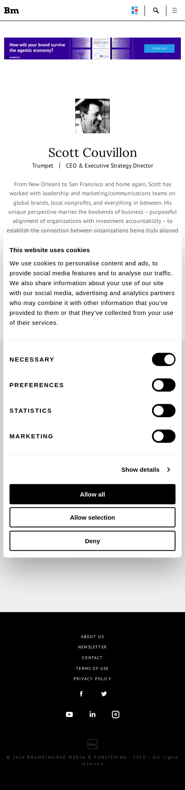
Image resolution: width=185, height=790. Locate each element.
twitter (104, 694)
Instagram (115, 714)
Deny (92, 540)
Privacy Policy (92, 678)
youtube (69, 714)
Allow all (92, 493)
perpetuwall (134, 10)
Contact (92, 657)
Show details (140, 469)
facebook (81, 694)
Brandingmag (11, 10)
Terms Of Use (92, 668)
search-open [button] (156, 10)
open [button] (174, 10)
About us (92, 636)
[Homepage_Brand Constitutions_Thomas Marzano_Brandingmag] (92, 48)
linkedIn (92, 714)
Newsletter (92, 647)
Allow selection (92, 517)
